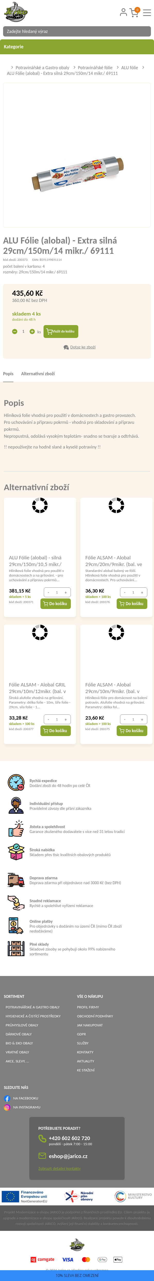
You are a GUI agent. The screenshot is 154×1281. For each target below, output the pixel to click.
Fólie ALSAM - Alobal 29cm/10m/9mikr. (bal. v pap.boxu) (112, 688)
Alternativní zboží (38, 375)
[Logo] (22, 13)
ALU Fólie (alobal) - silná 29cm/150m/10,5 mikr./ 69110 (35, 561)
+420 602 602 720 (69, 1139)
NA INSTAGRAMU (26, 1108)
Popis (8, 375)
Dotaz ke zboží (83, 348)
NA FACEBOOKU (25, 1099)
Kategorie (77, 46)
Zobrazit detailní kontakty (59, 1169)
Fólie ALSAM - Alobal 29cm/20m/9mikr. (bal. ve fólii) (113, 561)
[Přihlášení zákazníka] (123, 12)
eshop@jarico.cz (68, 1157)
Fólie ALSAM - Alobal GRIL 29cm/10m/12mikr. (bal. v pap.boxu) (37, 688)
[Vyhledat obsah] (144, 31)
